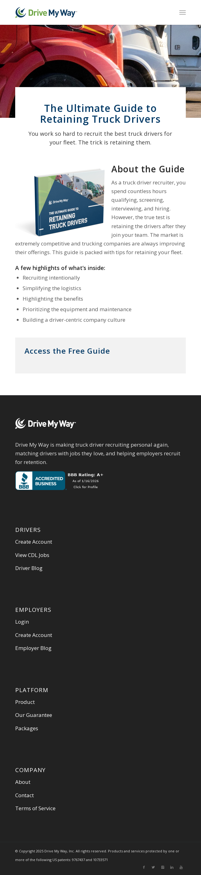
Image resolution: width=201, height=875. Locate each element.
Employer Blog (33, 648)
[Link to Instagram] (162, 867)
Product (25, 701)
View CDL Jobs (32, 555)
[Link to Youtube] (181, 867)
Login (22, 621)
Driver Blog (28, 568)
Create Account (33, 541)
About (22, 781)
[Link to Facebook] (144, 867)
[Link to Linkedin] (171, 867)
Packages (26, 728)
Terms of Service (35, 808)
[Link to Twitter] (153, 867)
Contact (24, 795)
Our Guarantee (33, 714)
